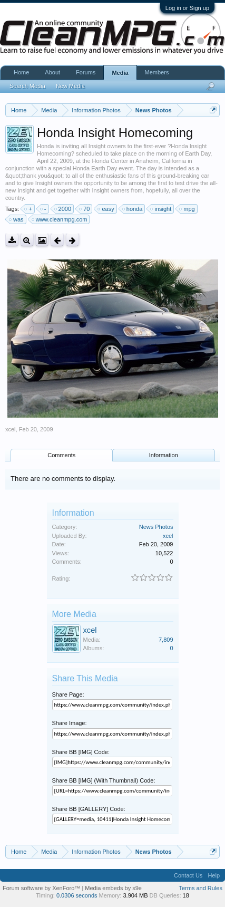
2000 (63, 209)
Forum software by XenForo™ (42, 888)
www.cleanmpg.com (60, 219)
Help (214, 875)
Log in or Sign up (187, 8)
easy (106, 209)
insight (161, 209)
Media (120, 73)
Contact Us (188, 875)
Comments (61, 455)
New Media (70, 86)
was (17, 219)
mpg (187, 209)
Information (163, 455)
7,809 (166, 639)
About (52, 72)
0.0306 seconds (76, 895)
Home (21, 72)
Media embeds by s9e (113, 888)
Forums (85, 72)
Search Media (27, 86)
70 (85, 209)
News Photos (156, 527)
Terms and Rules (200, 888)
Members (157, 72)
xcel (10, 429)
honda (133, 209)
